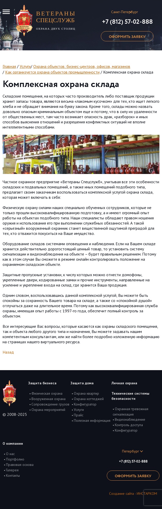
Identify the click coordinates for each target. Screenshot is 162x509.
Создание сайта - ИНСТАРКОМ (133, 493)
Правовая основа (20, 464)
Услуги (25, 66)
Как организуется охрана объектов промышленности (52, 72)
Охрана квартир (86, 393)
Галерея (12, 470)
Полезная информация (92, 420)
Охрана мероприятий (48, 409)
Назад (8, 352)
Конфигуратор (85, 404)
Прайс (78, 415)
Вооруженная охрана (48, 398)
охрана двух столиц (58, 20)
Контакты (13, 475)
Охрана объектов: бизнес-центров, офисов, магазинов (81, 66)
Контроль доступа (129, 425)
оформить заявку (127, 36)
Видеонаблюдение (130, 419)
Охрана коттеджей (89, 398)
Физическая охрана (46, 393)
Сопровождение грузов (50, 404)
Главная (9, 66)
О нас (10, 453)
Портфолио (15, 459)
